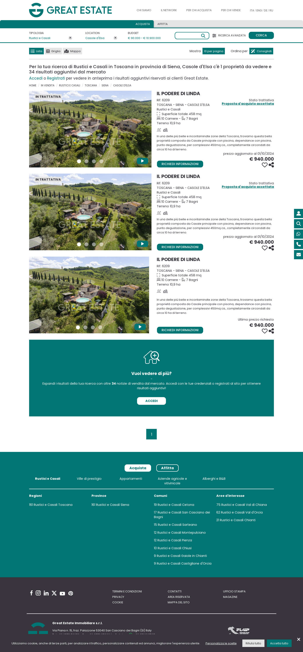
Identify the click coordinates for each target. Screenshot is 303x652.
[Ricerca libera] (192, 35)
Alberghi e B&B (214, 478)
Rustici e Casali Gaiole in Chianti (182, 556)
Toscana (91, 85)
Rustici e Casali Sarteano (177, 524)
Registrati (56, 78)
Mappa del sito (179, 602)
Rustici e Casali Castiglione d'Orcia (184, 563)
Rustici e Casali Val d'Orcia (242, 512)
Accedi (35, 78)
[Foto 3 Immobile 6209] (94, 161)
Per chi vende (231, 10)
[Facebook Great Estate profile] (31, 593)
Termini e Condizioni (127, 591)
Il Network (169, 10)
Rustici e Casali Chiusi (175, 548)
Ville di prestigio (89, 478)
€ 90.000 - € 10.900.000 (140, 38)
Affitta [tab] (162, 24)
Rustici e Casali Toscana (53, 505)
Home (32, 85)
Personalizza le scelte (221, 643)
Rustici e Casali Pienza (174, 540)
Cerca (261, 35)
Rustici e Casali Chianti (237, 520)
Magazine (230, 597)
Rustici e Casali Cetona (176, 505)
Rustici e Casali (39, 38)
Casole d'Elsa (94, 38)
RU (271, 10)
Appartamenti (131, 478)
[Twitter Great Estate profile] (54, 593)
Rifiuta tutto (253, 643)
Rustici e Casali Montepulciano (181, 532)
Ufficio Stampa (234, 591)
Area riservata (179, 597)
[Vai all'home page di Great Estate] (79, 10)
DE (265, 10)
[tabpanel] (151, 522)
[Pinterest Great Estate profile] (70, 593)
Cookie (117, 602)
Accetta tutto (279, 643)
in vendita (48, 85)
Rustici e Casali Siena (112, 505)
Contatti (174, 591)
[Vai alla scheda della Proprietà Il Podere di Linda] (90, 129)
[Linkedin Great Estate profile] (46, 593)
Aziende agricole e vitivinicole (172, 480)
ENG (259, 10)
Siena (105, 85)
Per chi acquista (199, 10)
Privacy (118, 597)
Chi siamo (144, 10)
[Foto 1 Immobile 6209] (79, 161)
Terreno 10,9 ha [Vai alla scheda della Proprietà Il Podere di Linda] (216, 111)
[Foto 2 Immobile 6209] (86, 161)
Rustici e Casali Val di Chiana (244, 505)
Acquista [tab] (143, 24)
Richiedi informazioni (180, 164)
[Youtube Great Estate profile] (62, 594)
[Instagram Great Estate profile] (38, 593)
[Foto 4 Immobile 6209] (101, 161)
